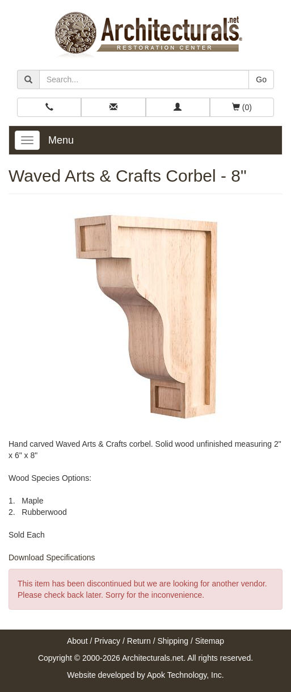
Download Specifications (52, 557)
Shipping (173, 640)
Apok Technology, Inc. (185, 675)
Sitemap (209, 640)
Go (261, 79)
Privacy (107, 640)
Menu (61, 140)
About (77, 640)
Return (139, 640)
